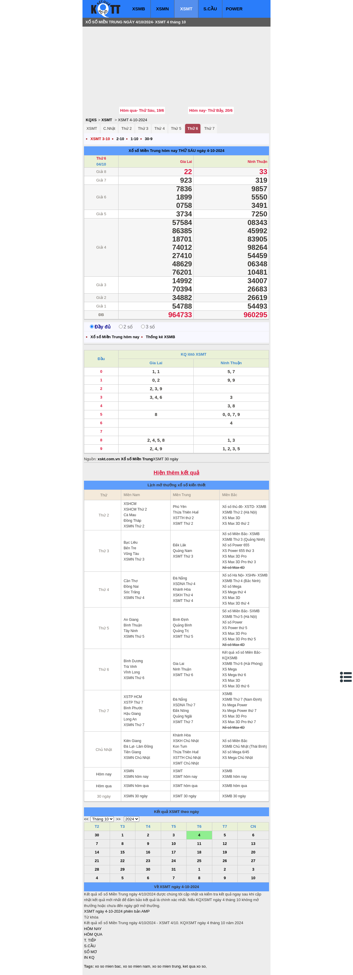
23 (148, 861)
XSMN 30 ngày (136, 796)
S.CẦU (210, 8)
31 (173, 869)
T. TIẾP (90, 940)
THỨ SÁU (187, 150)
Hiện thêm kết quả (177, 473)
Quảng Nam (182, 551)
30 (97, 835)
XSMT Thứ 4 (183, 601)
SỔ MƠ (90, 952)
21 (97, 861)
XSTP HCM (133, 697)
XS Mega (229, 669)
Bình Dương (133, 661)
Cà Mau (130, 515)
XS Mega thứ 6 (234, 675)
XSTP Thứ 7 (133, 702)
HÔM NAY (93, 929)
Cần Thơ (130, 581)
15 (122, 852)
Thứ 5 (176, 128)
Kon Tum (180, 746)
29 (122, 869)
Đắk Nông (181, 711)
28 (97, 869)
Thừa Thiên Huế (186, 512)
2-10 (120, 139)
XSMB (138, 8)
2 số (126, 326)
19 (225, 852)
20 (253, 852)
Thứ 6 (192, 128)
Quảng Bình (182, 625)
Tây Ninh (131, 631)
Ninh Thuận (257, 162)
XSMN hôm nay (136, 777)
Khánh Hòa (182, 589)
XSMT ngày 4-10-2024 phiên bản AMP (117, 911)
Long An (130, 719)
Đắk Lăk (179, 545)
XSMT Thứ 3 (183, 556)
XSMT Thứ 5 (183, 636)
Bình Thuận (133, 625)
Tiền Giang (132, 752)
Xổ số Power (232, 622)
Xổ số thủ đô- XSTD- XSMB (244, 507)
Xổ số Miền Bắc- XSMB (241, 534)
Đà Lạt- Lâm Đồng (138, 746)
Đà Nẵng (180, 578)
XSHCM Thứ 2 (135, 509)
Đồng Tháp (132, 521)
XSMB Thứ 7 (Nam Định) (242, 699)
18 (199, 852)
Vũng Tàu (131, 554)
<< (86, 819)
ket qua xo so (194, 966)
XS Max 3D (231, 518)
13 (253, 843)
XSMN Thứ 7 (134, 725)
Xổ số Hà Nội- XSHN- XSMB (245, 575)
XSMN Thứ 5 (134, 636)
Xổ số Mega (231, 586)
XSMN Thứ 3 (134, 559)
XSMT (186, 8)
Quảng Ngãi (182, 716)
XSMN (162, 8)
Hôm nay (103, 774)
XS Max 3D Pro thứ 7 (239, 722)
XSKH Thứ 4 (183, 595)
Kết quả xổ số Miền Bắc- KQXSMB (241, 655)
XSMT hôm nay (185, 777)
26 (225, 861)
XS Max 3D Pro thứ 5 (239, 639)
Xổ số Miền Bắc (234, 741)
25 (199, 861)
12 (225, 843)
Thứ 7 (209, 128)
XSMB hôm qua (234, 786)
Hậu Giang (132, 714)
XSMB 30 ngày (234, 796)
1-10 (134, 139)
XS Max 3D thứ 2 (235, 523)
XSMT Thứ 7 (183, 722)
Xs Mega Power (234, 705)
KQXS (91, 120)
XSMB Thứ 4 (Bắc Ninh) (241, 581)
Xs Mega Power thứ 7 (239, 711)
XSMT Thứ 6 (183, 675)
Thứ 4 (159, 128)
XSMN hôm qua (136, 786)
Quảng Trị (181, 631)
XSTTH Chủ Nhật (187, 758)
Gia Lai (186, 162)
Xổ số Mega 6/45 (235, 752)
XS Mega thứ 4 (234, 592)
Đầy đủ (100, 326)
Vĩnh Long (132, 672)
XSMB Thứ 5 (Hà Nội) (239, 617)
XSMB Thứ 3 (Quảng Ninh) (243, 539)
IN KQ (89, 957)
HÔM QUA (93, 934)
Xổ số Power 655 (235, 545)
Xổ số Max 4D (233, 568)
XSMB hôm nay (234, 777)
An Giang (131, 620)
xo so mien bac (108, 966)
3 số (148, 326)
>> (118, 819)
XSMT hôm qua (185, 786)
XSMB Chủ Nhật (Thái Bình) (244, 746)
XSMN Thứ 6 (134, 678)
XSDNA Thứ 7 (184, 705)
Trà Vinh (130, 667)
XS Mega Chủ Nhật (237, 758)
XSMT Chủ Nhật (186, 763)
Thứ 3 (143, 128)
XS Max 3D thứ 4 (235, 603)
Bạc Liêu (130, 542)
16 (148, 852)
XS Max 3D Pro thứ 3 (239, 562)
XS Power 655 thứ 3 (238, 551)
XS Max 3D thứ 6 (235, 686)
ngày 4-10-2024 (210, 150)
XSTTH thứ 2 (183, 518)
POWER (234, 8)
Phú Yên (180, 507)
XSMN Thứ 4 (134, 598)
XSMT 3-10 (100, 139)
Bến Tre (130, 548)
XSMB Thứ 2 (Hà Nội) (239, 512)
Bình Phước (133, 708)
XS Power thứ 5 (234, 628)
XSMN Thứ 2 (134, 526)
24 (173, 861)
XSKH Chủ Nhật (186, 741)
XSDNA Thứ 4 (184, 584)
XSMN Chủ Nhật (137, 758)
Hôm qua (104, 786)
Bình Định (181, 620)
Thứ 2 (127, 128)
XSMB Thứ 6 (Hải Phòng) (242, 664)
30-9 (149, 139)
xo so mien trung (166, 966)
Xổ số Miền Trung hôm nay (153, 150)
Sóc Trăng (132, 592)
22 (122, 861)
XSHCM (130, 504)
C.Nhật (109, 128)
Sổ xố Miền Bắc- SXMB (241, 611)
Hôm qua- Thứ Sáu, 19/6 (142, 110)
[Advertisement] (128, 66)
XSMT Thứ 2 (183, 523)
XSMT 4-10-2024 (132, 120)
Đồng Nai (131, 586)
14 (97, 852)
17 (173, 852)
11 (199, 843)
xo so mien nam (136, 966)
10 (173, 843)
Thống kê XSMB (160, 337)
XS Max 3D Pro (234, 556)
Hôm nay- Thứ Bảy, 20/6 (211, 110)
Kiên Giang (132, 741)
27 (253, 861)
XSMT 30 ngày (165, 459)
